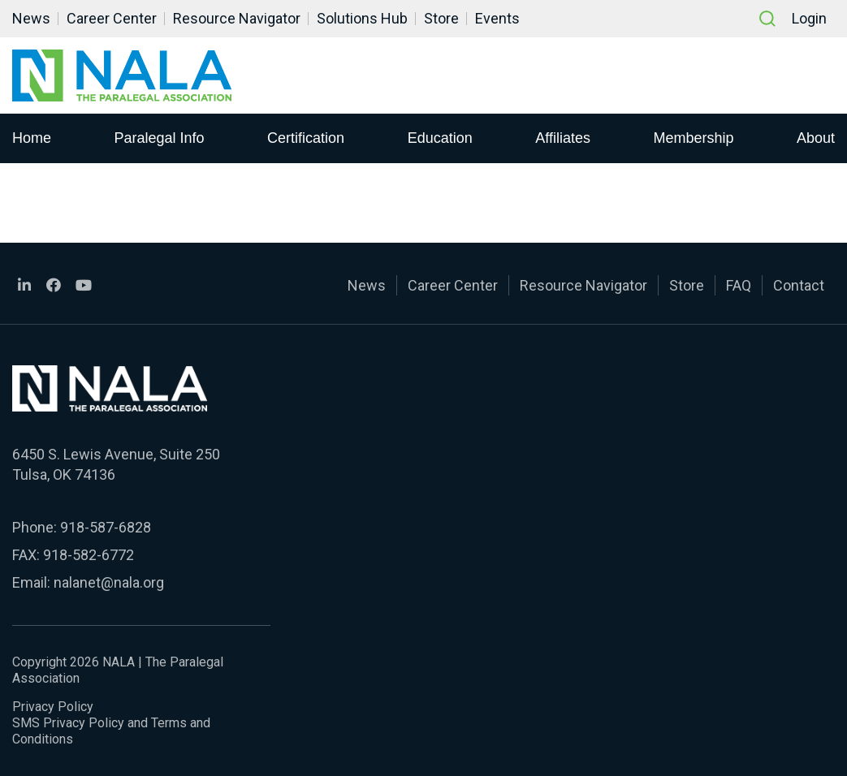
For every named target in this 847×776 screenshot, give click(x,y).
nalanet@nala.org (109, 582)
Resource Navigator (236, 18)
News (31, 18)
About (816, 137)
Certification (305, 137)
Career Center (112, 18)
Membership (693, 137)
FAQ (738, 285)
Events (497, 18)
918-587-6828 (105, 527)
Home (31, 137)
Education (440, 137)
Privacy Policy (52, 706)
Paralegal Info (160, 137)
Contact (798, 285)
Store (441, 18)
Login (809, 18)
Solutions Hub (362, 18)
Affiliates (562, 137)
